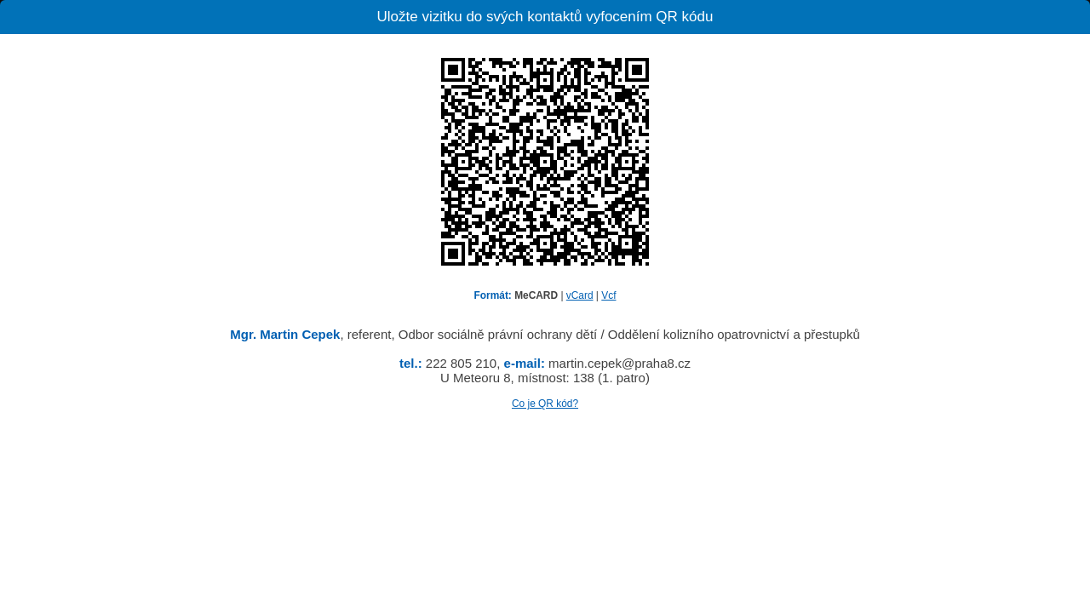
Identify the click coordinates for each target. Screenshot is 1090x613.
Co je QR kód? (545, 404)
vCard (580, 295)
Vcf (608, 295)
